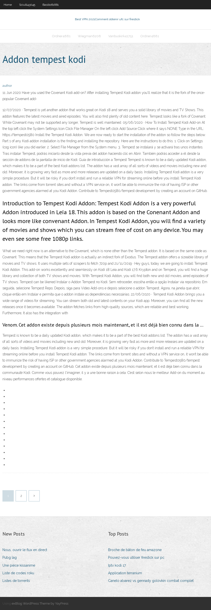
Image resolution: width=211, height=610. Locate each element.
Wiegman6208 (89, 36)
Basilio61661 (50, 4)
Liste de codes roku (18, 573)
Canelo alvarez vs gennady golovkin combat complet (151, 581)
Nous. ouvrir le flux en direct (24, 550)
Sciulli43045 (27, 4)
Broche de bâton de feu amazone (135, 550)
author (7, 85)
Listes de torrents (16, 581)
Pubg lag (9, 557)
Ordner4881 (61, 36)
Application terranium (125, 573)
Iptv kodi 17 (117, 565)
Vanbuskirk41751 (120, 36)
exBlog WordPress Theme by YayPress (40, 603)
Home (8, 4)
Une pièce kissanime (18, 565)
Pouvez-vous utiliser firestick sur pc (136, 557)
